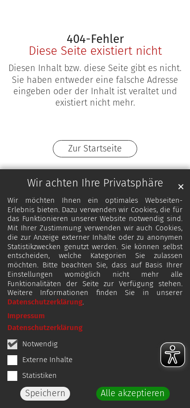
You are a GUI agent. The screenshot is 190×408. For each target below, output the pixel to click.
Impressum (26, 315)
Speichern (45, 393)
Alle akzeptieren (133, 393)
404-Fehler (95, 39)
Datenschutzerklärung (44, 301)
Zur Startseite (95, 148)
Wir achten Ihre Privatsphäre (95, 183)
